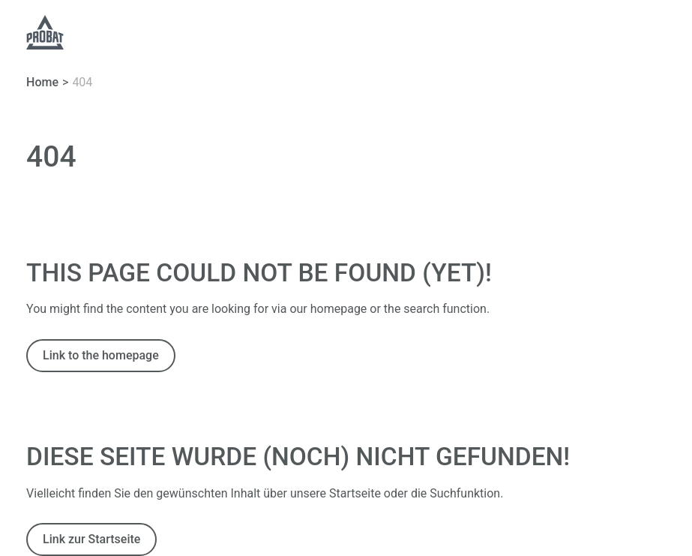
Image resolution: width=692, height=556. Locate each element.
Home (42, 82)
